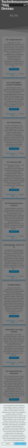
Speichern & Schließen (20, 443)
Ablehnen (8, 443)
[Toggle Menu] (25, 5)
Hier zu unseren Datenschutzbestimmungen (14, 440)
